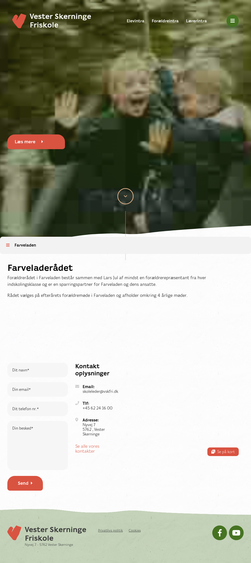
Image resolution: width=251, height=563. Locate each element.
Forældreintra (165, 21)
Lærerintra (196, 21)
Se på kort (223, 451)
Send (25, 483)
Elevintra (135, 21)
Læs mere (29, 141)
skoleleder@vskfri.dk (100, 391)
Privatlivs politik (110, 530)
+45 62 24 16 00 (98, 408)
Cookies (135, 530)
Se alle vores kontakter (87, 449)
